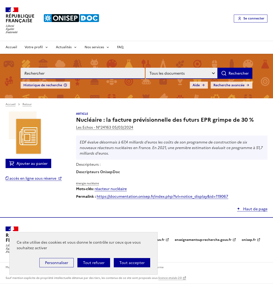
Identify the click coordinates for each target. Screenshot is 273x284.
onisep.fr (249, 239)
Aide (196, 85)
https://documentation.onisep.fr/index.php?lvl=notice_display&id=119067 (162, 196)
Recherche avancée (228, 85)
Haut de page (254, 209)
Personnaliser (56, 262)
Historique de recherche (42, 85)
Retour (27, 104)
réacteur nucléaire (111, 188)
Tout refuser (94, 262)
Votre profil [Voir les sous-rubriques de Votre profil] (34, 47)
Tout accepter (132, 262)
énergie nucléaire (87, 183)
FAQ (120, 47)
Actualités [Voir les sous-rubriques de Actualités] (64, 47)
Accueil (11, 47)
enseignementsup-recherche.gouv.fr (203, 239)
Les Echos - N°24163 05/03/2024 (104, 127)
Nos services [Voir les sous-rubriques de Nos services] (94, 47)
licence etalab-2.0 (170, 278)
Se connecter (253, 18)
